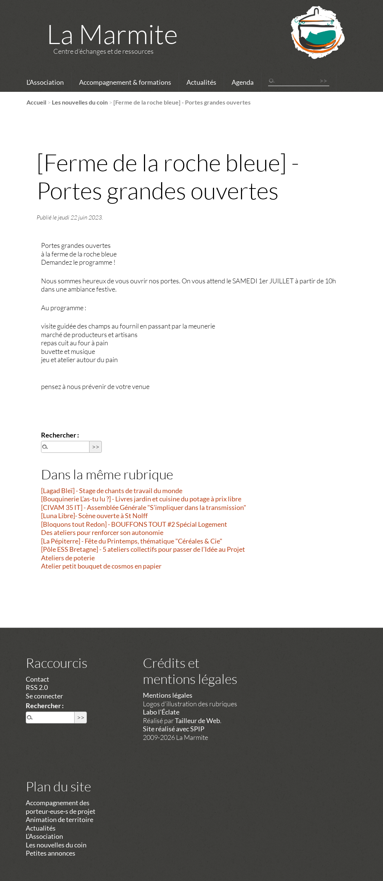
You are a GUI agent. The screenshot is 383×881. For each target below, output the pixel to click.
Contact (37, 679)
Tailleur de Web (197, 720)
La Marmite (112, 33)
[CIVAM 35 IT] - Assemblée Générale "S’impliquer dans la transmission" (143, 507)
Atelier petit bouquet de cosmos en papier (101, 566)
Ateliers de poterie (68, 558)
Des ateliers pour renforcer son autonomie (102, 532)
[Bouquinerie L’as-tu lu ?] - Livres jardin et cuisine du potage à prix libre (141, 499)
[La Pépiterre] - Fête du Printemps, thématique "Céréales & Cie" (131, 541)
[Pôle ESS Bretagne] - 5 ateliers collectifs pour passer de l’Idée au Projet (143, 549)
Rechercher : (60, 435)
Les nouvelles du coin (80, 102)
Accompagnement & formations (125, 82)
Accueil (36, 102)
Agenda (243, 82)
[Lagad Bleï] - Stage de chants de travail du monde (111, 490)
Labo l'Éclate (161, 712)
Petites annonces (50, 853)
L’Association (45, 82)
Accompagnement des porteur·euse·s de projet (60, 806)
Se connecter (44, 696)
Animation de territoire (59, 819)
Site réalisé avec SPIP (173, 729)
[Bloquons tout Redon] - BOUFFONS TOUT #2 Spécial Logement (134, 524)
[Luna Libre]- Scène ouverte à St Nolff (94, 515)
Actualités (201, 82)
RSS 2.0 (37, 687)
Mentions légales (167, 695)
